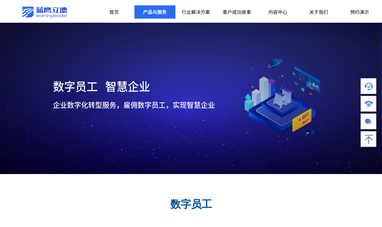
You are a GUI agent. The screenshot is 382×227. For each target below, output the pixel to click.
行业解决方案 (196, 12)
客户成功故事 (237, 12)
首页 (114, 12)
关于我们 (318, 12)
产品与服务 (155, 12)
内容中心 (277, 12)
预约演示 (359, 12)
